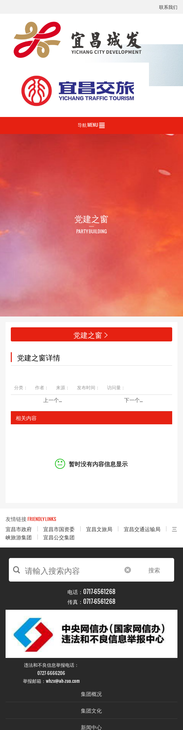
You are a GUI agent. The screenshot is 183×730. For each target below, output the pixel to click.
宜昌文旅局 (99, 528)
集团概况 (91, 693)
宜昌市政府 (19, 528)
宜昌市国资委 (59, 528)
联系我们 (168, 7)
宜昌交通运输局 (142, 528)
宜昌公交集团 (59, 537)
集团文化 (91, 710)
